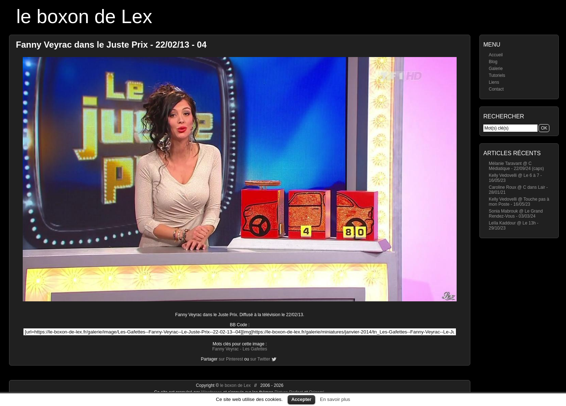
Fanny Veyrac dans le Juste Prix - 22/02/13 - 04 (111, 44)
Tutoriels (497, 75)
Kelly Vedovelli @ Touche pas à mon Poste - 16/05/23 (519, 202)
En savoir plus (335, 399)
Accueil (496, 54)
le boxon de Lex (84, 16)
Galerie (496, 68)
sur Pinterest (231, 359)
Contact (496, 89)
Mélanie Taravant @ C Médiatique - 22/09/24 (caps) (516, 166)
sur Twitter (260, 359)
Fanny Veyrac (225, 349)
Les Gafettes (255, 349)
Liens (494, 82)
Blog (493, 61)
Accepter (301, 399)
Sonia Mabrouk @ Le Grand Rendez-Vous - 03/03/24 (516, 214)
